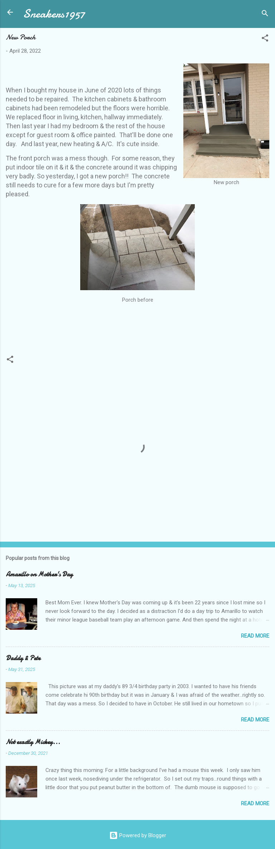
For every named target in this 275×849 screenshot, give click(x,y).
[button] (265, 39)
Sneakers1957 (54, 14)
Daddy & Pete (23, 658)
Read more (255, 636)
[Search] (265, 14)
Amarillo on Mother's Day (39, 574)
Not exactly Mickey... (33, 742)
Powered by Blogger (137, 835)
